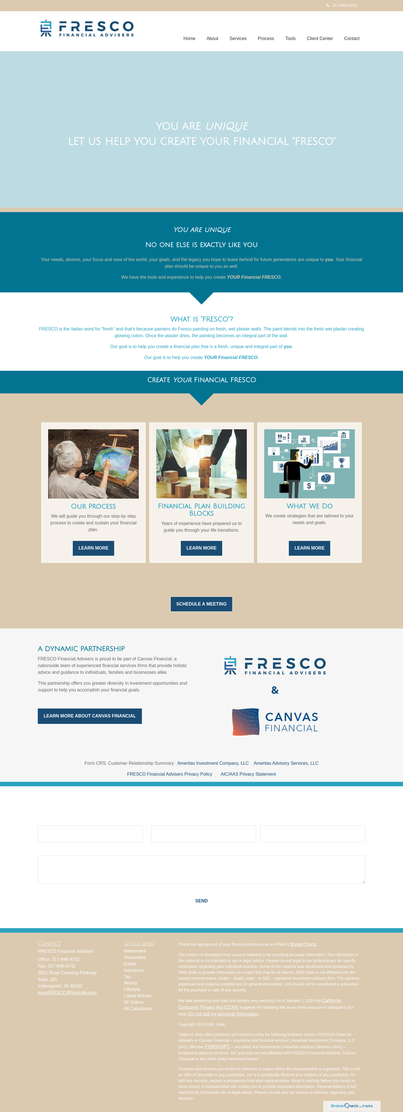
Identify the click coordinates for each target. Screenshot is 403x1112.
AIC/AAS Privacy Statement (248, 774)
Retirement (135, 951)
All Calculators (138, 1008)
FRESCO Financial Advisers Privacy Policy (169, 774)
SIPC (225, 1046)
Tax (127, 976)
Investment (135, 957)
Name (44, 820)
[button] (212, 31)
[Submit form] (201, 901)
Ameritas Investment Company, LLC (213, 763)
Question (47, 850)
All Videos (134, 1002)
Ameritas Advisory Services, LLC (286, 763)
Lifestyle (132, 989)
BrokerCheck (303, 944)
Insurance (134, 970)
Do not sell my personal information (223, 1014)
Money (130, 982)
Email (157, 820)
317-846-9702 (342, 5)
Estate (130, 963)
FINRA (212, 1046)
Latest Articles (138, 995)
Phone (267, 820)
